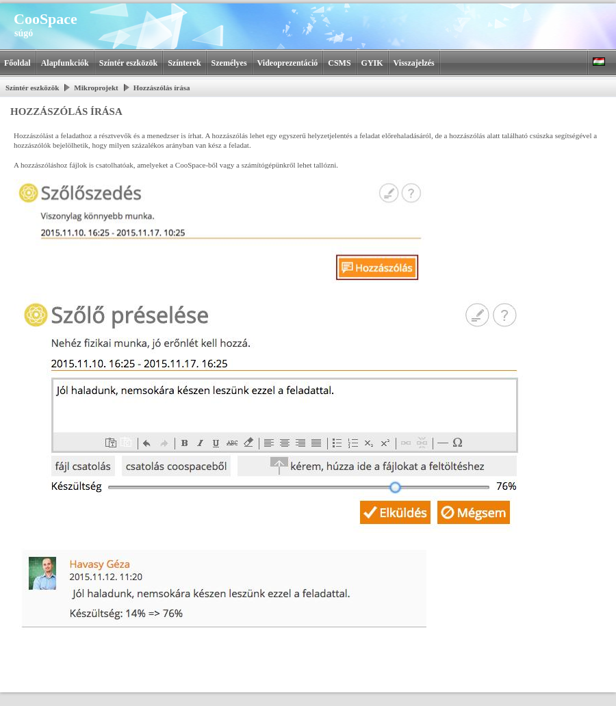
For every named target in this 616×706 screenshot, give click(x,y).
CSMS (339, 63)
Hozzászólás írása (161, 87)
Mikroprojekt (96, 87)
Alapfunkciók (65, 63)
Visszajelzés (414, 63)
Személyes (229, 63)
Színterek (184, 63)
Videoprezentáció (287, 63)
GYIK (372, 63)
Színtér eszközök (128, 63)
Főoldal (17, 63)
